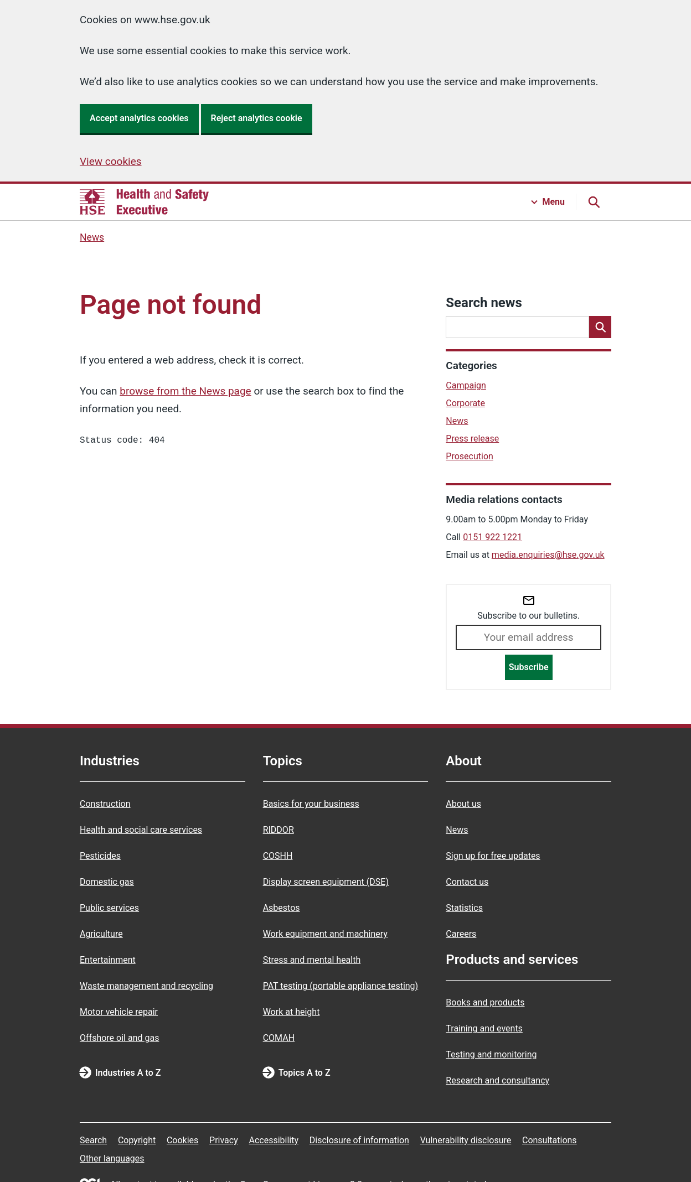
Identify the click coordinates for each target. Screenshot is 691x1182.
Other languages (112, 1158)
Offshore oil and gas (119, 1038)
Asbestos (281, 908)
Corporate (465, 403)
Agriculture (101, 934)
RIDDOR (278, 830)
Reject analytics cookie (256, 118)
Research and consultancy (497, 1080)
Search (93, 1140)
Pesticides (100, 856)
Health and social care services (141, 830)
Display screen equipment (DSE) (326, 882)
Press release (472, 438)
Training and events (484, 1028)
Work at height (291, 1012)
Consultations (549, 1140)
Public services (109, 908)
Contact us (467, 882)
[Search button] (593, 202)
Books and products (485, 1002)
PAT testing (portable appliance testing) (341, 986)
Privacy (223, 1140)
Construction (105, 804)
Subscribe (529, 667)
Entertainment (108, 960)
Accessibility (273, 1140)
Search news (484, 302)
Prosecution (469, 456)
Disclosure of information (359, 1140)
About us (463, 804)
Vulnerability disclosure (466, 1140)
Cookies (182, 1140)
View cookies (111, 161)
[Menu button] (548, 202)
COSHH (278, 856)
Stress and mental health (312, 960)
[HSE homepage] (144, 202)
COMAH (279, 1038)
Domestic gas (107, 882)
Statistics (464, 908)
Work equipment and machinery (325, 934)
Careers (461, 934)
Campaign (466, 385)
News (92, 237)
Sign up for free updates (493, 856)
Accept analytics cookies (139, 118)
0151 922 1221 (492, 537)
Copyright (137, 1140)
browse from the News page (185, 391)
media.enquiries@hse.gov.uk (548, 554)
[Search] (600, 327)
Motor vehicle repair (119, 1012)
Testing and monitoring (491, 1054)
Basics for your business (311, 804)
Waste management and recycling (146, 986)
